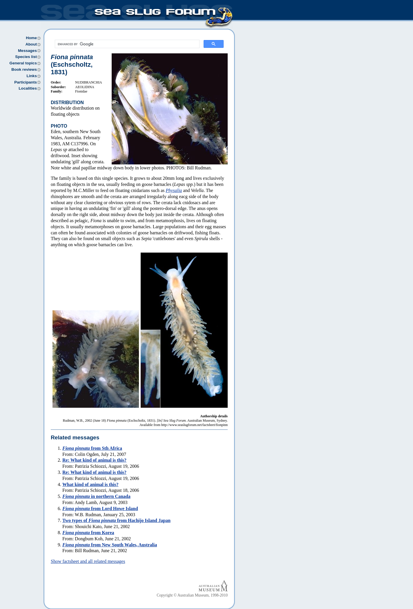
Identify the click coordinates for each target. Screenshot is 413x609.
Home (31, 38)
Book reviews (24, 69)
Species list (26, 57)
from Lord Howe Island (100, 508)
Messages (27, 50)
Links (31, 76)
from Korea (88, 532)
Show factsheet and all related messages (88, 561)
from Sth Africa (92, 448)
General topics (23, 63)
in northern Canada (96, 496)
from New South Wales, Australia (109, 544)
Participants (25, 82)
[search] (126, 44)
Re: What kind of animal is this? (94, 460)
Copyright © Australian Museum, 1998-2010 (192, 595)
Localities (28, 88)
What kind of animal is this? (90, 484)
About (31, 44)
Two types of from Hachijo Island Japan (116, 520)
